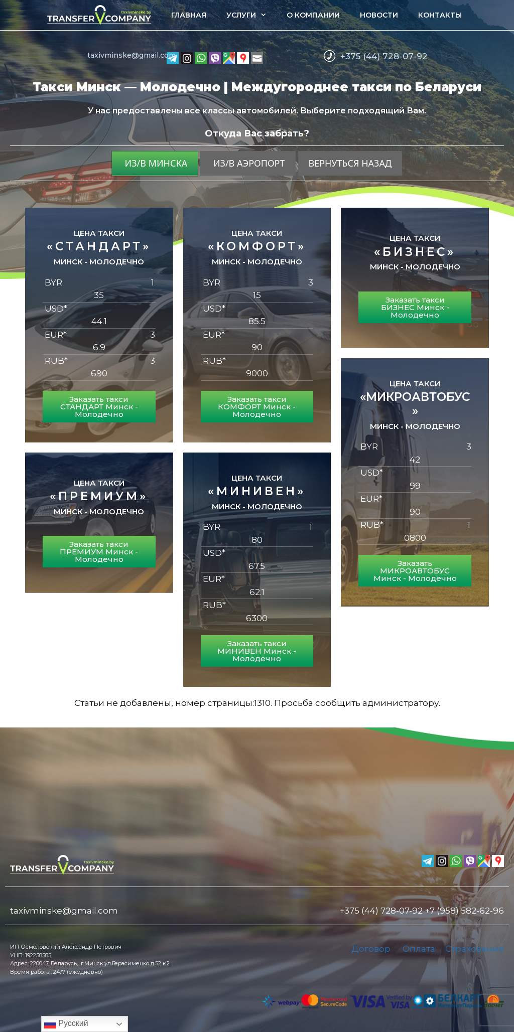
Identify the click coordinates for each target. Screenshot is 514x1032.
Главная (188, 15)
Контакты (440, 15)
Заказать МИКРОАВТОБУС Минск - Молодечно (415, 570)
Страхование (474, 949)
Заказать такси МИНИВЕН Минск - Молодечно (256, 651)
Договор (371, 949)
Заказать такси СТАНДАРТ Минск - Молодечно (99, 406)
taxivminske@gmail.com (131, 55)
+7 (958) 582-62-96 (464, 911)
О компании (313, 15)
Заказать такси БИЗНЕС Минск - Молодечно (415, 307)
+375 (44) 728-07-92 (384, 56)
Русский (66, 1024)
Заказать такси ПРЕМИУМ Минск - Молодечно (99, 551)
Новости (379, 15)
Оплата (419, 949)
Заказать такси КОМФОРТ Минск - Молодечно (257, 406)
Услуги (251, 15)
